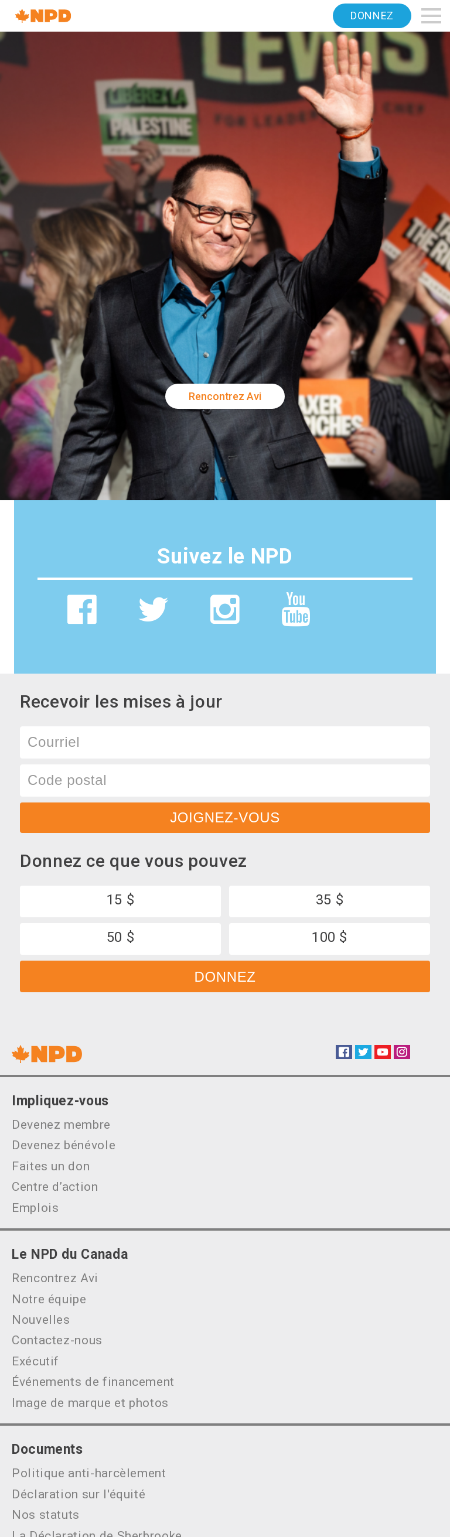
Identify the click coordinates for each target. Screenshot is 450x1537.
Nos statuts (46, 1515)
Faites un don (51, 1166)
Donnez (372, 15)
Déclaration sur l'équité (78, 1494)
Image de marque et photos (90, 1403)
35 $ (330, 900)
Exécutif (35, 1361)
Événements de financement (93, 1382)
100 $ (329, 937)
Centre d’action (55, 1187)
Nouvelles (41, 1320)
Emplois (35, 1208)
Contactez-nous (57, 1340)
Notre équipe (49, 1299)
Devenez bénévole (63, 1145)
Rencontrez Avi (225, 396)
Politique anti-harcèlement (89, 1473)
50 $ (121, 937)
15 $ (121, 900)
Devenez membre (61, 1125)
